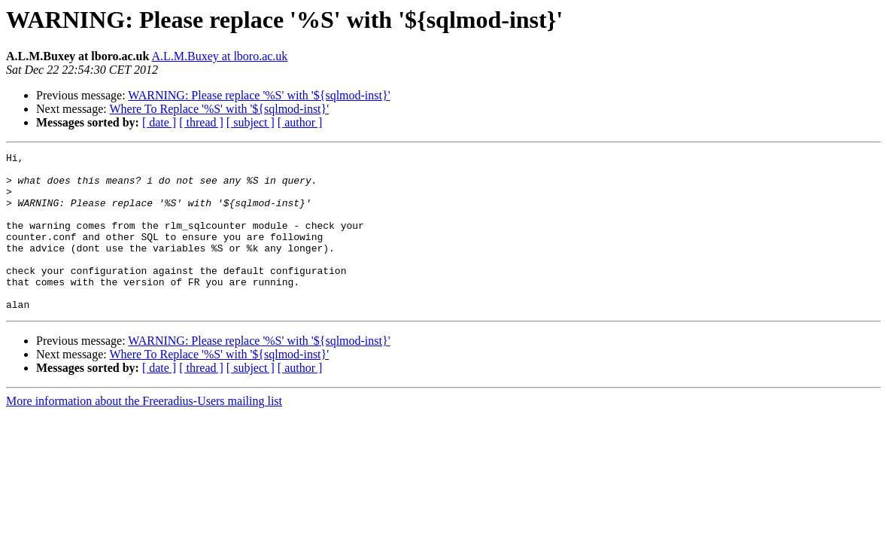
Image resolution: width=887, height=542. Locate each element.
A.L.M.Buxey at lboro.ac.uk (220, 56)
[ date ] (159, 122)
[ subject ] (250, 122)
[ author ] (300, 122)
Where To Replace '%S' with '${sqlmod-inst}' (219, 108)
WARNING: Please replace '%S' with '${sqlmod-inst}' (259, 95)
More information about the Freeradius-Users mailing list (144, 432)
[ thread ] (201, 122)
